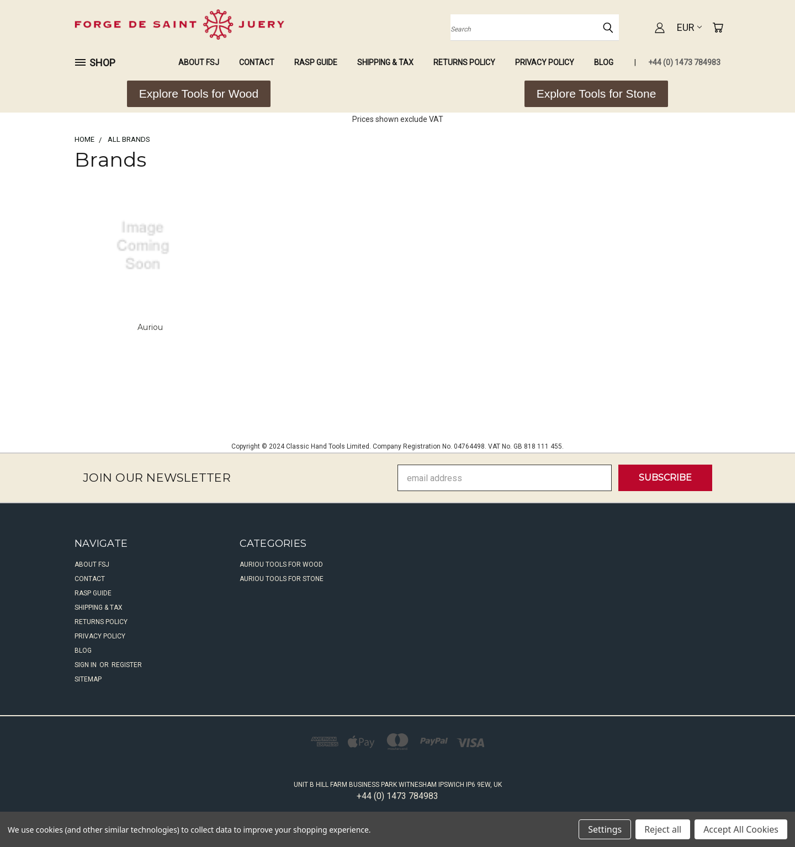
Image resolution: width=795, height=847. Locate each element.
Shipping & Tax (385, 62)
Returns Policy (464, 62)
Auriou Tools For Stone (282, 579)
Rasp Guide (315, 62)
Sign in (86, 665)
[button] (199, 94)
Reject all (662, 829)
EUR (689, 27)
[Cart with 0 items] (717, 27)
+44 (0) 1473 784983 (684, 62)
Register (127, 665)
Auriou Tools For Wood (281, 564)
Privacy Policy (544, 62)
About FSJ (198, 62)
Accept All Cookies (740, 829)
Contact (256, 62)
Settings (605, 829)
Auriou (150, 327)
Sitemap (88, 679)
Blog (603, 62)
